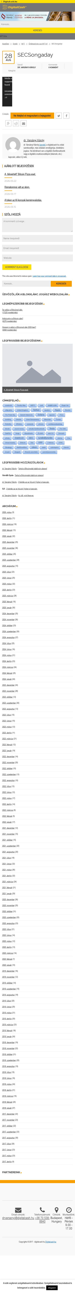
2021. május (7, 869)
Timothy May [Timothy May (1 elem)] (21, 405)
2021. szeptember (9, 846)
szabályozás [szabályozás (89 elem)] (45, 437)
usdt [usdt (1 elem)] (41, 405)
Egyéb (15, 44)
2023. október (7, 697)
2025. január (7, 607)
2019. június (6, 1006)
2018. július (6, 1072)
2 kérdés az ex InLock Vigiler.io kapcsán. (33, 482)
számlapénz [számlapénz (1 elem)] (55, 447)
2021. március (7, 881)
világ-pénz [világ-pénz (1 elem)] (8, 410)
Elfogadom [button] (52, 1288)
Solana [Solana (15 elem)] (41, 414)
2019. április (7, 1018)
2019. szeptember (9, 989)
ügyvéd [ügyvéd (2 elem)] (52, 415)
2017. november (8, 1120)
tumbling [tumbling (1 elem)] (8, 419)
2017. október (7, 1126)
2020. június (6, 935)
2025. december (8, 542)
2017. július (6, 1143)
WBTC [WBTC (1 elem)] (33, 405)
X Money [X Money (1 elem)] (51, 443)
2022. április (7, 804)
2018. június (6, 1078)
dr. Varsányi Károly (34, 140)
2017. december (8, 1114)
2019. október (7, 983)
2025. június (6, 578)
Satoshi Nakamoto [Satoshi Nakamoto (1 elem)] (26, 415)
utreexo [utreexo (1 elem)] (40, 424)
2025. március (7, 595)
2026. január (7, 536)
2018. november (8, 1048)
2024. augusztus (8, 637)
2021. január (7, 893)
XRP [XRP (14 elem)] (40, 442)
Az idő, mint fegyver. (26, 495)
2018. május (7, 1084)
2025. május (7, 584)
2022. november (8, 762)
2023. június (6, 721)
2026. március (7, 524)
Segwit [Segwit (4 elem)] (17, 452)
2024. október (7, 625)
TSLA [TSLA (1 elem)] (61, 415)
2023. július (6, 715)
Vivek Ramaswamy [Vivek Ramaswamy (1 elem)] (32, 419)
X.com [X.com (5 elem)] (40, 433)
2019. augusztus (8, 995)
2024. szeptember (9, 631)
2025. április (7, 589)
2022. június (6, 792)
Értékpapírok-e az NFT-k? (38, 44)
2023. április (7, 732)
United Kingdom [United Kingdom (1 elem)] (22, 410)
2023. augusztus (8, 709)
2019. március (7, 1024)
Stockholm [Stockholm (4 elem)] (28, 433)
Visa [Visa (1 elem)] (68, 438)
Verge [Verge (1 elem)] (17, 433)
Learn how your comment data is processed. (49, 276)
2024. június (6, 649)
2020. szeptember (9, 917)
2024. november (8, 619)
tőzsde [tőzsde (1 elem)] (7, 429)
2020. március (7, 953)
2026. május (7, 512)
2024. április (7, 661)
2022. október (7, 768)
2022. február (7, 816)
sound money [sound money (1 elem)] (19, 429)
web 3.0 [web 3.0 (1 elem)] (50, 433)
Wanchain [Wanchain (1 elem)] (47, 419)
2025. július (6, 572)
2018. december (8, 1042)
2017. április (7, 1161)
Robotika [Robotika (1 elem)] (8, 424)
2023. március (7, 738)
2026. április (7, 518)
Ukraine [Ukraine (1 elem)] (18, 419)
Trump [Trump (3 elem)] (58, 419)
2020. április (7, 947)
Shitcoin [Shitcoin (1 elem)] (23, 443)
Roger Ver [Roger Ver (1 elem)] (65, 405)
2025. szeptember (9, 560)
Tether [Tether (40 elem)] (36, 410)
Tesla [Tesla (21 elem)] (52, 428)
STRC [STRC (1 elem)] (61, 443)
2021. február (7, 887)
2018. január (7, 1108)
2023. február (7, 744)
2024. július (6, 643)
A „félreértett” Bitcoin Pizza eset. (20, 174)
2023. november (8, 691)
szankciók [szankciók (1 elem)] (8, 405)
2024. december (8, 613)
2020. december (8, 899)
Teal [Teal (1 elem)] (31, 443)
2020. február (7, 959)
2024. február (7, 673)
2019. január (7, 1036)
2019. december (8, 971)
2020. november (8, 905)
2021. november (8, 834)
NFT (23, 44)
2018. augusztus (8, 1066)
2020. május (7, 941)
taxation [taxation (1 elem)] (47, 410)
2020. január (7, 965)
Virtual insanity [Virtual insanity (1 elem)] (10, 443)
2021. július (6, 858)
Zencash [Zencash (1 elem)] (61, 433)
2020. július (6, 929)
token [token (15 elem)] (34, 447)
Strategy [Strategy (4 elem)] (8, 447)
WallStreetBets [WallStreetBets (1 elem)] (22, 447)
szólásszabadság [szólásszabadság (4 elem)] (55, 424)
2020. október (7, 911)
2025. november (8, 548)
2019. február (7, 1030)
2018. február (7, 1102)
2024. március (7, 667)
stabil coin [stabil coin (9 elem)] (52, 405)
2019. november (8, 977)
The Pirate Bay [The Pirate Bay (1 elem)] (10, 415)
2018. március (7, 1096)
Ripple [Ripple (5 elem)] (57, 410)
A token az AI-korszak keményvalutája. (23, 200)
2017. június (6, 1149)
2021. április (7, 875)
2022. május (7, 798)
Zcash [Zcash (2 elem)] (7, 452)
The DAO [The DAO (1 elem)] (62, 429)
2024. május (7, 655)
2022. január (7, 822)
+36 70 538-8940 (42, 1219)
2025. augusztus (8, 566)
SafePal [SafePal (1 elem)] (7, 433)
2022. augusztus (8, 780)
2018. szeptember (9, 1060)
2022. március (7, 810)
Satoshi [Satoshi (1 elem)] (66, 447)
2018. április (7, 1090)
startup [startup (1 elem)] (60, 438)
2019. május (7, 1012)
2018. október (7, 1054)
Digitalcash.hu (50, 1242)
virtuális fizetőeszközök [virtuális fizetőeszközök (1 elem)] (36, 429)
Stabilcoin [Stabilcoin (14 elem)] (19, 438)
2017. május (7, 1155)
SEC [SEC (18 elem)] (31, 438)
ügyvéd (42, 144)
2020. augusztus (8, 923)
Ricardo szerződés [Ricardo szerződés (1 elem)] (31, 452)
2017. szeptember (9, 1132)
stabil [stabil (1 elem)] (43, 447)
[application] (7, 91)
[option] (37, 368)
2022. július (6, 786)
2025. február (7, 601)
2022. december (8, 756)
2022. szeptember (9, 774)
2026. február (7, 530)
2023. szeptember (9, 703)
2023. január (7, 750)
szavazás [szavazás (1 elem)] (30, 424)
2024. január (7, 679)
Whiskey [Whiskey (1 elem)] (19, 424)
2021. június (6, 864)
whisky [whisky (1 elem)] (7, 438)
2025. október (7, 554)
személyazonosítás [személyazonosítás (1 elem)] (49, 452)
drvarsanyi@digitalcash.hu (18, 1218)
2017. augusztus (8, 1138)
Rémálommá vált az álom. (17, 187)
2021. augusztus (8, 852)
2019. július (6, 1001)
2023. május (7, 726)
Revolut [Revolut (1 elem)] (67, 410)
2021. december (8, 828)
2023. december (8, 685)
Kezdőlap (5, 44)
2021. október (7, 840)
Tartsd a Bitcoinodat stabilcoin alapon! (32, 468)
